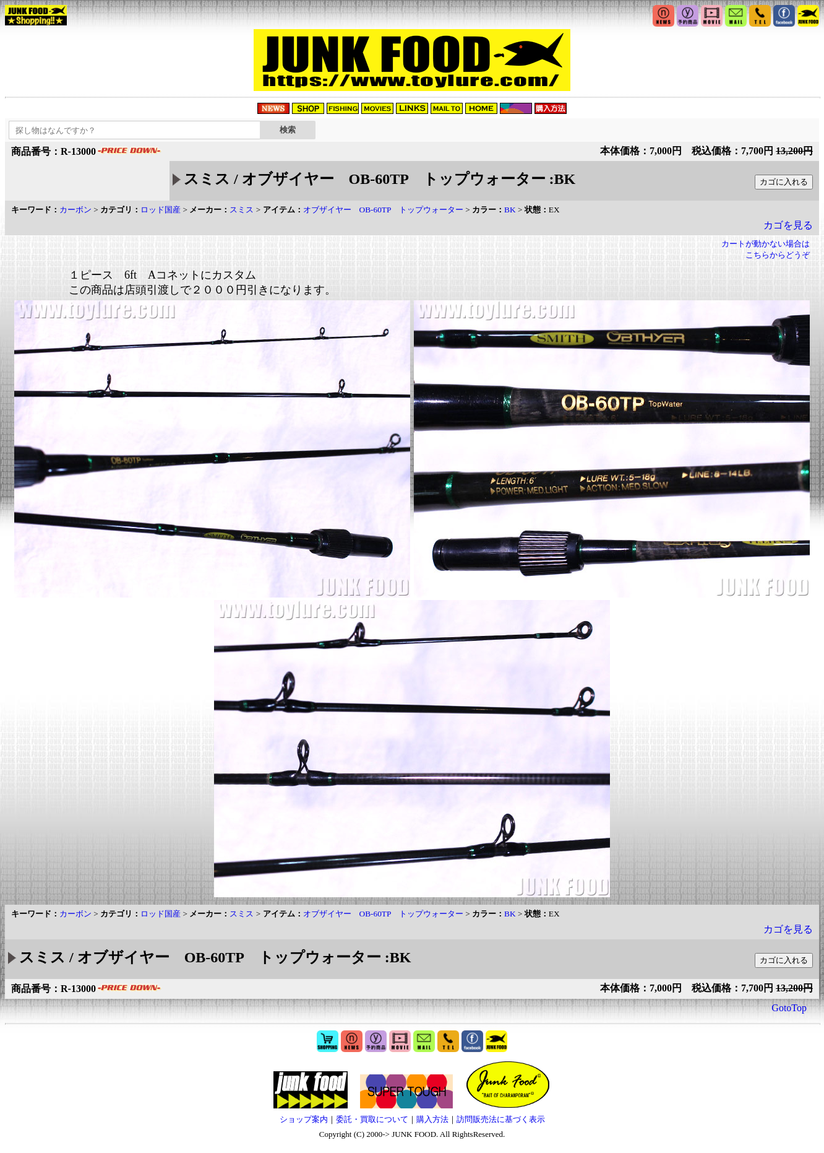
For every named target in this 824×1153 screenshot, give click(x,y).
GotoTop (789, 1008)
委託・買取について (372, 1119)
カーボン (75, 209)
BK (510, 209)
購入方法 (432, 1119)
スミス (242, 209)
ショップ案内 (304, 1119)
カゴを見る (788, 225)
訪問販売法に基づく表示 (501, 1119)
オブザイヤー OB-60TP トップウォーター (383, 209)
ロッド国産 (160, 209)
